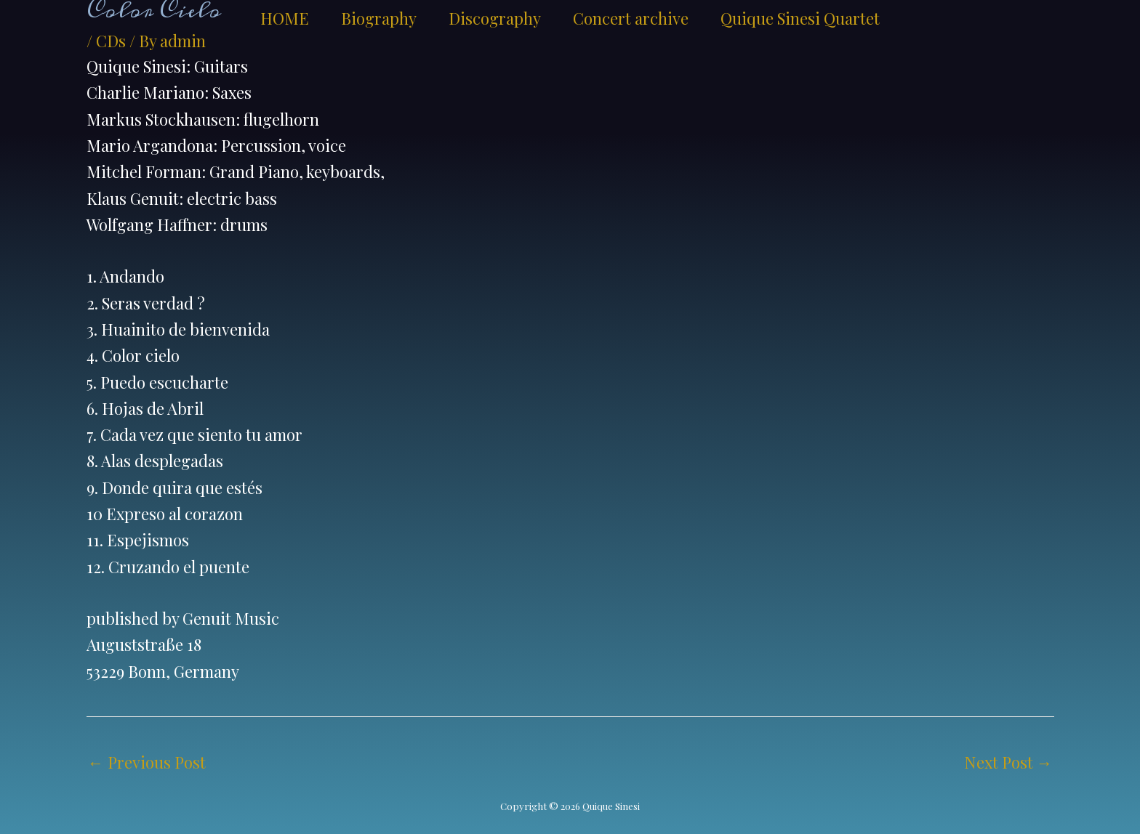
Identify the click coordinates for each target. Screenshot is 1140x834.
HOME (284, 18)
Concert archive (631, 18)
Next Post (1008, 762)
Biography (379, 18)
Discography (495, 18)
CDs (111, 41)
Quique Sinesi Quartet (800, 18)
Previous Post (147, 762)
